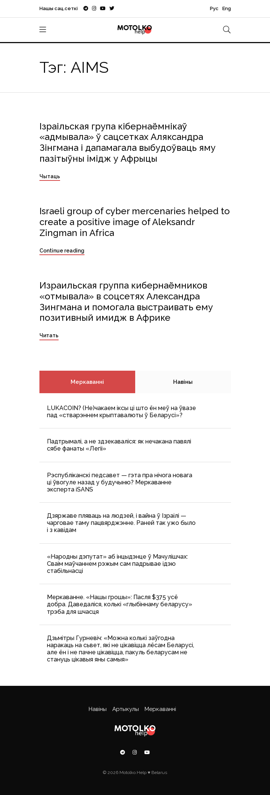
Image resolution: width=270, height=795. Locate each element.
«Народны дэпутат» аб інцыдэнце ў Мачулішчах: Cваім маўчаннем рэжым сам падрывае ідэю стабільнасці (117, 563)
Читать (49, 335)
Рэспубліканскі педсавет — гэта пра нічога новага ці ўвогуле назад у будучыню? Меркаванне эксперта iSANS (119, 482)
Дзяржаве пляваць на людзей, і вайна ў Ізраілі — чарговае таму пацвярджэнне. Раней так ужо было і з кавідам (121, 523)
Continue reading (61, 251)
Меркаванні (87, 382)
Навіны (183, 382)
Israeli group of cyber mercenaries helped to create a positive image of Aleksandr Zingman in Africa (134, 222)
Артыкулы (125, 709)
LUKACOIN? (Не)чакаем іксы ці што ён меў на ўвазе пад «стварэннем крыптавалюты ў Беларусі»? (121, 411)
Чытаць (49, 176)
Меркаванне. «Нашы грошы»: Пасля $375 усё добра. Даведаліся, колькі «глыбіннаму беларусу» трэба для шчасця (119, 604)
